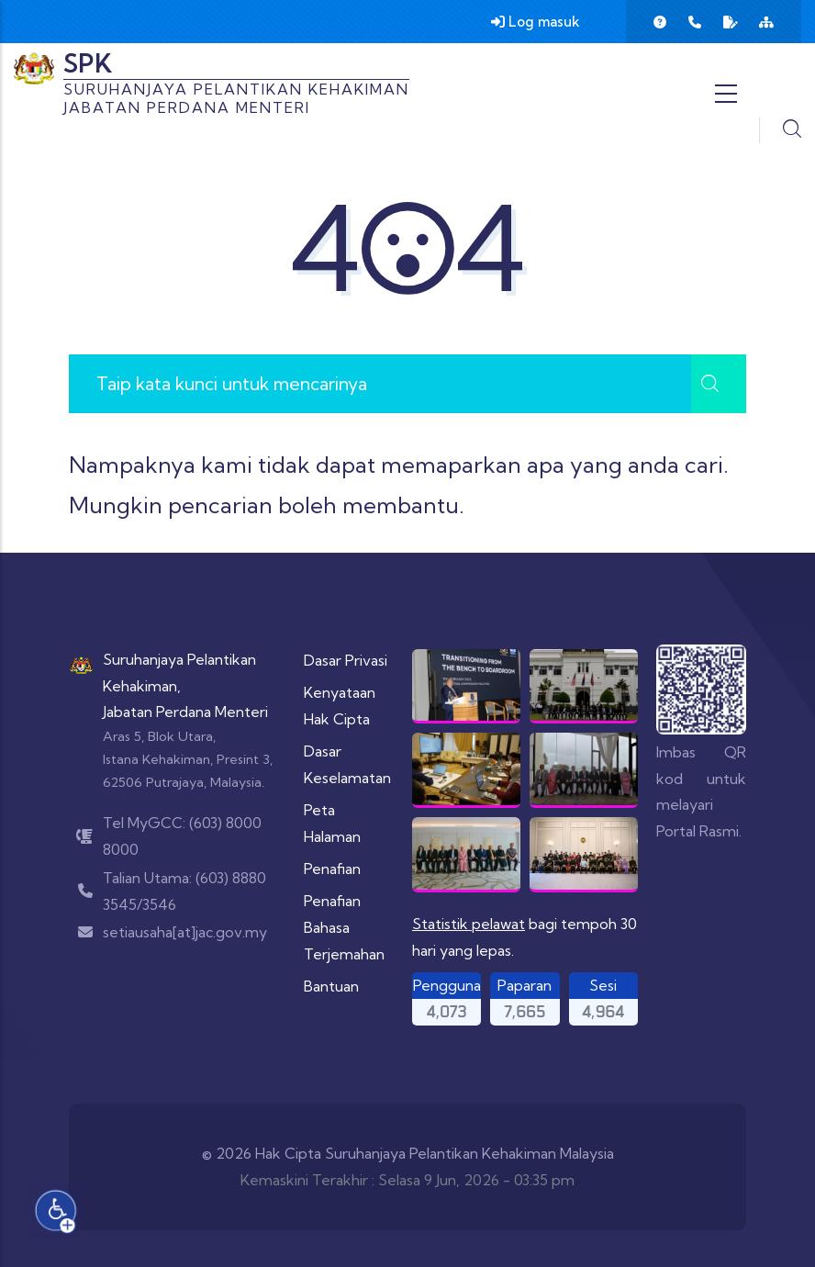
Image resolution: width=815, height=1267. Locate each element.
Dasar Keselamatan (347, 764)
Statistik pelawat (468, 923)
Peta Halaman (332, 823)
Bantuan (331, 986)
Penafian (332, 868)
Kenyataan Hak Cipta (339, 705)
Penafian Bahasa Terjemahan (344, 927)
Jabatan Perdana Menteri (185, 711)
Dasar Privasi (345, 660)
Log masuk (535, 21)
